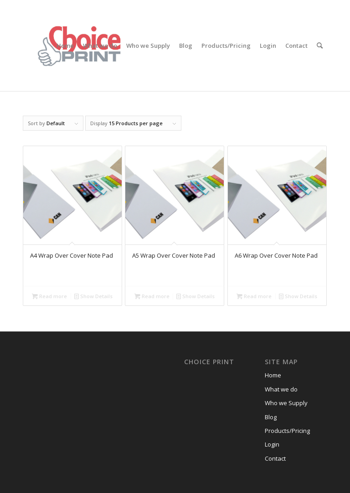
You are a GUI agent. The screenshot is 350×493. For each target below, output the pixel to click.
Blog (271, 417)
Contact (275, 458)
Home (273, 375)
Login (272, 444)
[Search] (319, 45)
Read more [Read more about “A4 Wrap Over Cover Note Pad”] (49, 296)
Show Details (93, 296)
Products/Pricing (287, 431)
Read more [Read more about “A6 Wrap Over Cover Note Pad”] (254, 296)
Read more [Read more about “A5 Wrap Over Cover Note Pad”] (152, 296)
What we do (281, 389)
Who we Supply (286, 403)
